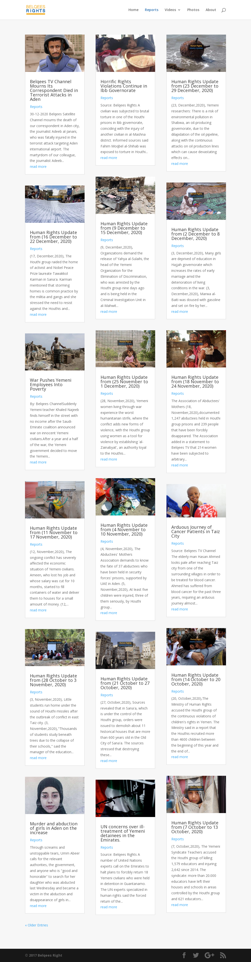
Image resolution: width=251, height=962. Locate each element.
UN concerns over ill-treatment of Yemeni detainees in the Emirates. (122, 833)
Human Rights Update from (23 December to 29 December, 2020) (194, 86)
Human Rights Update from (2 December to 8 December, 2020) (195, 233)
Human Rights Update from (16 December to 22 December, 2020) (53, 236)
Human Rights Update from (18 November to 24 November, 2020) (195, 381)
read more (38, 166)
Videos (170, 10)
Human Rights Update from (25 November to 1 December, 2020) (124, 381)
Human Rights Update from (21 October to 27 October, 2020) (125, 683)
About (211, 10)
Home (133, 10)
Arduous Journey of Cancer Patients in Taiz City (195, 531)
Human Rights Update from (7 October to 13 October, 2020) (194, 827)
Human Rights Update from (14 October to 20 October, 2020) (195, 679)
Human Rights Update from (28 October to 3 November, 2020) (53, 680)
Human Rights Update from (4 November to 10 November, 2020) (124, 529)
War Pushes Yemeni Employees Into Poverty (50, 384)
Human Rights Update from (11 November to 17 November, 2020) (53, 532)
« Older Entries (36, 925)
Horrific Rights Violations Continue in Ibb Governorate (123, 86)
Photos (193, 10)
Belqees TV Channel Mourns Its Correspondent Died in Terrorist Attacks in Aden (54, 90)
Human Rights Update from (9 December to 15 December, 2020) (124, 228)
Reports (151, 10)
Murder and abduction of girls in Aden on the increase (53, 828)
